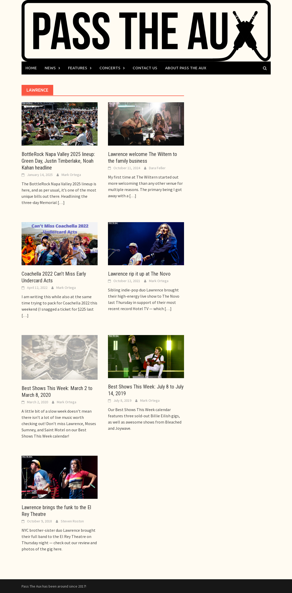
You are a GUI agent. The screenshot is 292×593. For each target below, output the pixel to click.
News (50, 68)
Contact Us (145, 68)
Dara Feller (157, 168)
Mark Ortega (71, 174)
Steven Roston (72, 521)
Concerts (109, 68)
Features (77, 68)
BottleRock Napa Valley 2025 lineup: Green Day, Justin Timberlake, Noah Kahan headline (58, 161)
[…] (61, 202)
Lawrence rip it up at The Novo (139, 274)
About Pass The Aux (185, 68)
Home (31, 68)
